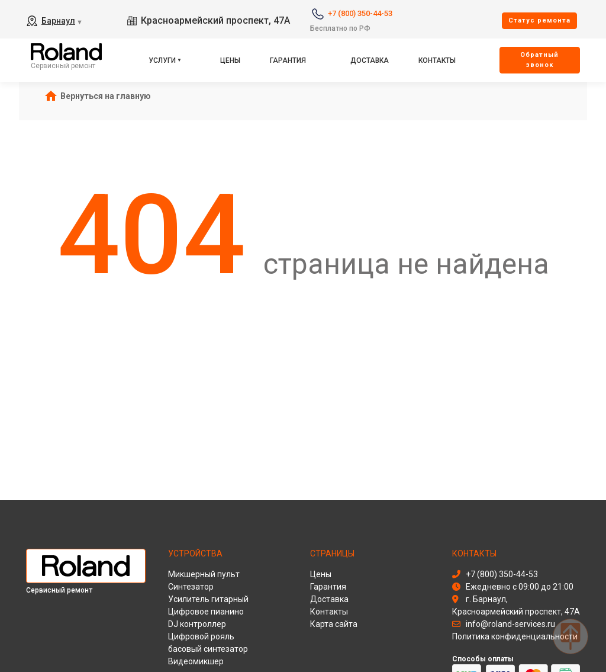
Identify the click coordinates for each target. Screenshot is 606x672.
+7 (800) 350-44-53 (360, 13)
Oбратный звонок (539, 60)
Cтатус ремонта (539, 20)
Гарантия (288, 60)
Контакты (437, 60)
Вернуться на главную (105, 96)
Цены (230, 60)
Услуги (162, 60)
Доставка (369, 60)
